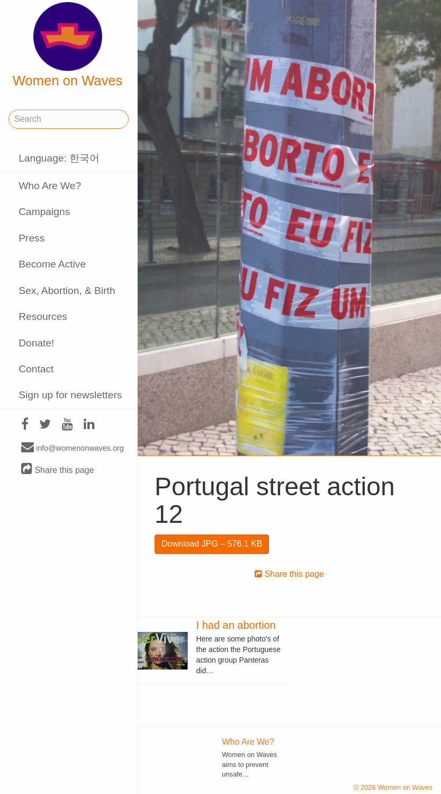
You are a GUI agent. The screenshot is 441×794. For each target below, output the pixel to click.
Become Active (52, 264)
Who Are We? (50, 185)
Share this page (57, 469)
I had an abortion (236, 625)
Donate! (36, 343)
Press (31, 238)
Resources (43, 316)
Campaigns (44, 211)
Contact (36, 368)
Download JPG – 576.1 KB (211, 543)
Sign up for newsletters (70, 394)
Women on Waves (68, 45)
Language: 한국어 (59, 158)
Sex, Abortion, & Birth (67, 290)
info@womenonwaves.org (72, 447)
